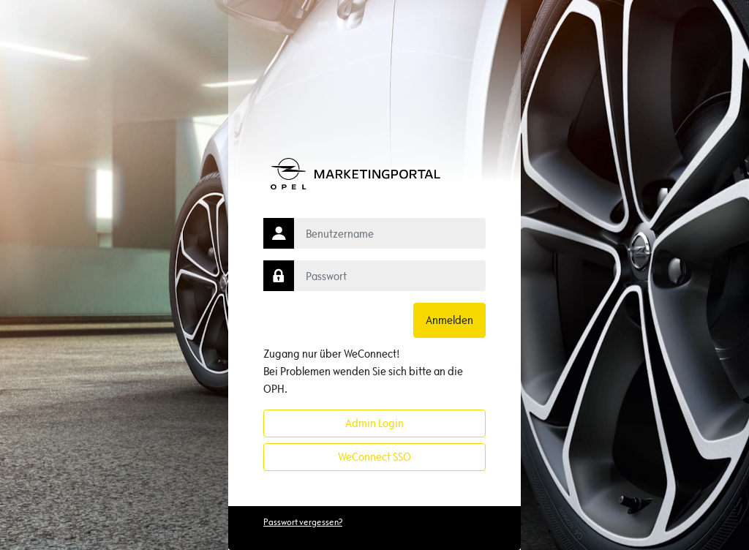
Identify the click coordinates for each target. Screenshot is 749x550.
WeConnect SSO (374, 457)
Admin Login (374, 423)
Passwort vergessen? (302, 521)
